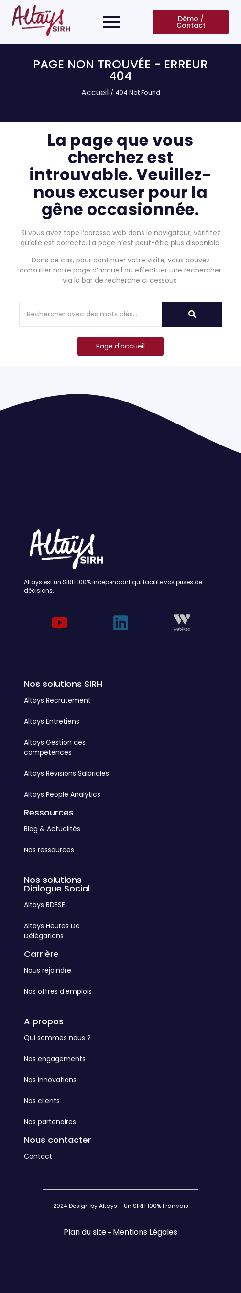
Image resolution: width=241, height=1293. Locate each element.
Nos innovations (50, 1080)
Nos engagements (55, 1059)
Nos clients (42, 1101)
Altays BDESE (44, 905)
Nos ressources (49, 850)
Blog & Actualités (52, 829)
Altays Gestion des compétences (55, 747)
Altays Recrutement (57, 700)
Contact (38, 1156)
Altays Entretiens (51, 721)
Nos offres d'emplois (58, 991)
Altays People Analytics (62, 794)
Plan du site (85, 1232)
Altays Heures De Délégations (52, 931)
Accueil (95, 92)
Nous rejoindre (47, 970)
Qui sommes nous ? (57, 1038)
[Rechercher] (90, 314)
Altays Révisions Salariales (66, 773)
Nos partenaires (50, 1122)
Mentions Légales (145, 1232)
